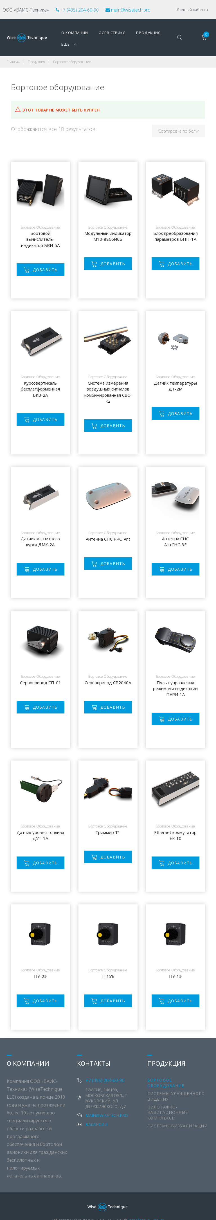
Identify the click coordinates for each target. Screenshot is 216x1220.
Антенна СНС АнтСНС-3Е (175, 529)
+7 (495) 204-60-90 (81, 8)
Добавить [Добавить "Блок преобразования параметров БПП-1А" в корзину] (180, 251)
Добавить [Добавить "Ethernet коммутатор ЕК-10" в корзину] (180, 850)
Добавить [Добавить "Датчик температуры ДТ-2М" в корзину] (180, 400)
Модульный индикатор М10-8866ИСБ (108, 223)
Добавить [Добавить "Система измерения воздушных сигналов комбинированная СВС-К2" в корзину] (112, 412)
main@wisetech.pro (132, 8)
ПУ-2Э (40, 963)
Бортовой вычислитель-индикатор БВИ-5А (40, 226)
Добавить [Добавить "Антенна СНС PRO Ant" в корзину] (112, 550)
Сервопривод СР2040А (108, 670)
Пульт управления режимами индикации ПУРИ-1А (175, 675)
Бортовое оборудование (40, 214)
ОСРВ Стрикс (102, 30)
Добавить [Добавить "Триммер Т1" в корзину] (112, 844)
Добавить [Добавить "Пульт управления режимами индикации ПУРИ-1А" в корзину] (180, 706)
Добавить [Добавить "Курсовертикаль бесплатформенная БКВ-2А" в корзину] (45, 406)
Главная (13, 49)
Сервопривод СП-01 (40, 670)
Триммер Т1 (107, 819)
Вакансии (96, 1111)
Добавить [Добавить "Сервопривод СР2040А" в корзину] (112, 694)
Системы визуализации (177, 1113)
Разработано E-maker (146, 1207)
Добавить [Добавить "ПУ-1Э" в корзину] (180, 988)
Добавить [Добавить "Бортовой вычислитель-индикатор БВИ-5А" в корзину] (45, 257)
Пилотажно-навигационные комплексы (167, 1099)
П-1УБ (108, 963)
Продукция (134, 30)
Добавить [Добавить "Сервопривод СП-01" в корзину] (45, 694)
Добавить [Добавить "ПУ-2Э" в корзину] (45, 988)
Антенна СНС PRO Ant (108, 526)
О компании (68, 30)
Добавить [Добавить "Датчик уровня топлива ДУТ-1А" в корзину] (45, 850)
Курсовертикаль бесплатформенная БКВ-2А (40, 376)
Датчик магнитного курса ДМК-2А (40, 529)
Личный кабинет (192, 8)
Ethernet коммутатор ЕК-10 (175, 822)
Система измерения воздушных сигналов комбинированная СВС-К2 (108, 379)
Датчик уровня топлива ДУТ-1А (40, 822)
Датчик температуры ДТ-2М (175, 373)
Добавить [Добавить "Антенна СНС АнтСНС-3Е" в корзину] (180, 556)
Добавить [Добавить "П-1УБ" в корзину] (112, 988)
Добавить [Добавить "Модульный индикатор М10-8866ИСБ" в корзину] (112, 251)
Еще (158, 30)
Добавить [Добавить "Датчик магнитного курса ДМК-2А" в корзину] (45, 556)
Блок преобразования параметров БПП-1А (175, 223)
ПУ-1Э (175, 963)
